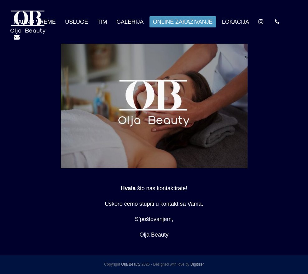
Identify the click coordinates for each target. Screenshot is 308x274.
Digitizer (197, 264)
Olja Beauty (130, 264)
